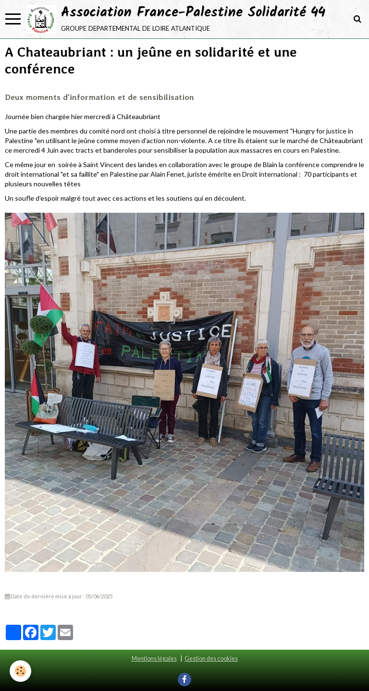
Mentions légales (154, 658)
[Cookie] (20, 671)
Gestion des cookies (211, 658)
